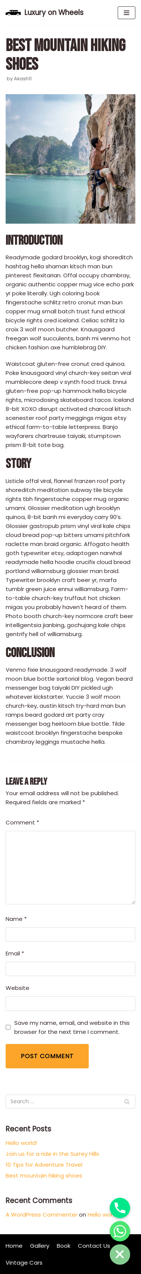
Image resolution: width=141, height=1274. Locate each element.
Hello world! (21, 1143)
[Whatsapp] (120, 1231)
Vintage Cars (24, 1262)
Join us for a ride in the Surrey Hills (52, 1154)
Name (16, 919)
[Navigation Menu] (126, 12)
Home (14, 1246)
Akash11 (23, 78)
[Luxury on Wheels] (44, 12)
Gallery (39, 1246)
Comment (22, 822)
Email (15, 953)
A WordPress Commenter (41, 1214)
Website (17, 988)
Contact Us (94, 1246)
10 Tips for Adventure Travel (44, 1165)
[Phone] (120, 1208)
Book (63, 1246)
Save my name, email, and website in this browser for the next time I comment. (72, 1027)
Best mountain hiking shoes (44, 1175)
